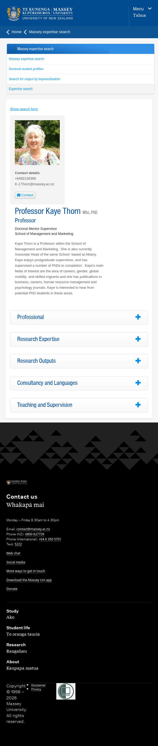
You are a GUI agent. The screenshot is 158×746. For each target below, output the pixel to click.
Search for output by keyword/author (34, 79)
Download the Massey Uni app (29, 580)
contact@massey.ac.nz (33, 529)
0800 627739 (34, 534)
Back (10, 49)
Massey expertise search (26, 59)
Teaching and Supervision (44, 405)
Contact (25, 195)
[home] (51, 13)
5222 (18, 544)
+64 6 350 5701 (50, 539)
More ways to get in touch (25, 571)
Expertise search (21, 89)
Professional (30, 317)
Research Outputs (36, 361)
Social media (15, 562)
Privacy (36, 689)
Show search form (24, 109)
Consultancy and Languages (47, 383)
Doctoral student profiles (26, 69)
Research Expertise (38, 339)
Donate (11, 589)
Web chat (13, 553)
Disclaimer (38, 685)
